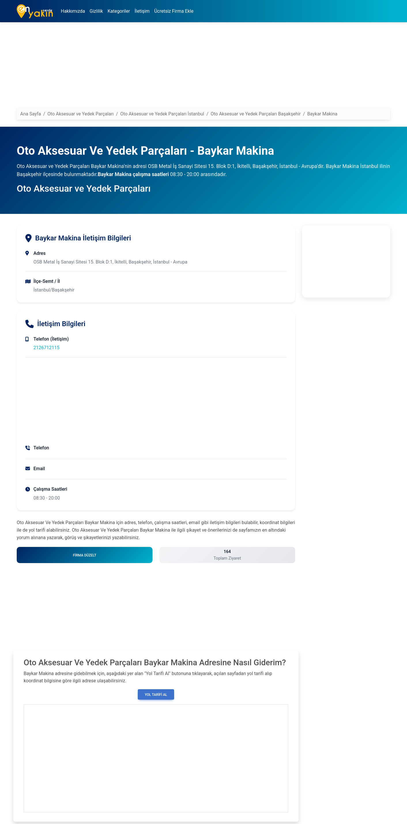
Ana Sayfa (30, 114)
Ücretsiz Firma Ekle (173, 11)
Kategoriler (119, 11)
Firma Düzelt (84, 555)
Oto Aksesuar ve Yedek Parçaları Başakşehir (256, 114)
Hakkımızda (73, 11)
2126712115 (46, 347)
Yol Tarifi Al (156, 695)
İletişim (142, 11)
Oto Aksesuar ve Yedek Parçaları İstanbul (162, 114)
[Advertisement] (190, 67)
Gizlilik (96, 11)
